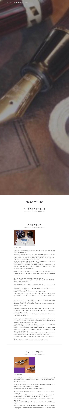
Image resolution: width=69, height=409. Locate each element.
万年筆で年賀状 (34, 225)
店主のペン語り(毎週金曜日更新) (17, 3)
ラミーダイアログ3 (34, 352)
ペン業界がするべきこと (34, 208)
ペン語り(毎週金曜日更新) (39, 211)
